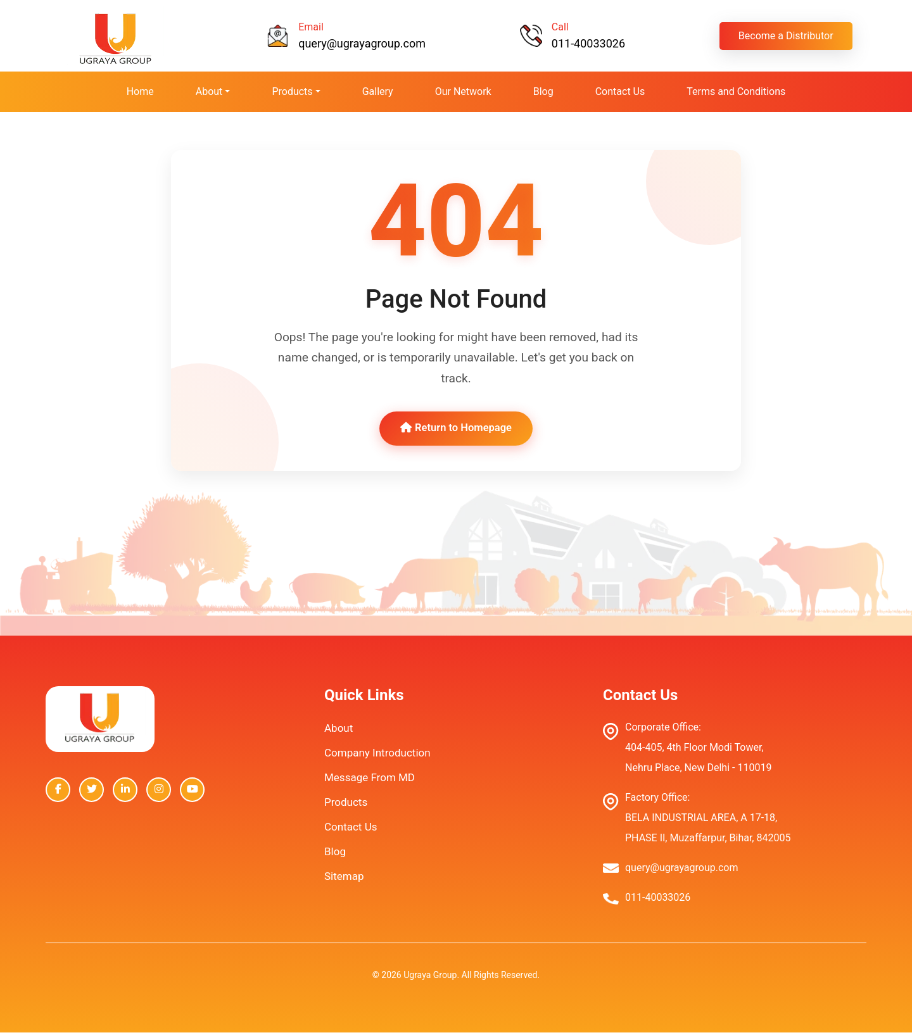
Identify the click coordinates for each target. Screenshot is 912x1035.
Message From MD (369, 780)
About (338, 730)
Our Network (463, 91)
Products (345, 804)
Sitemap (344, 878)
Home (140, 91)
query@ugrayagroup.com (362, 43)
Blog (543, 91)
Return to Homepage (455, 429)
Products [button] (292, 91)
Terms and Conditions (736, 91)
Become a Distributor (785, 36)
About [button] (209, 91)
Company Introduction (377, 755)
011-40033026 (588, 43)
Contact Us (620, 91)
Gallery (377, 91)
